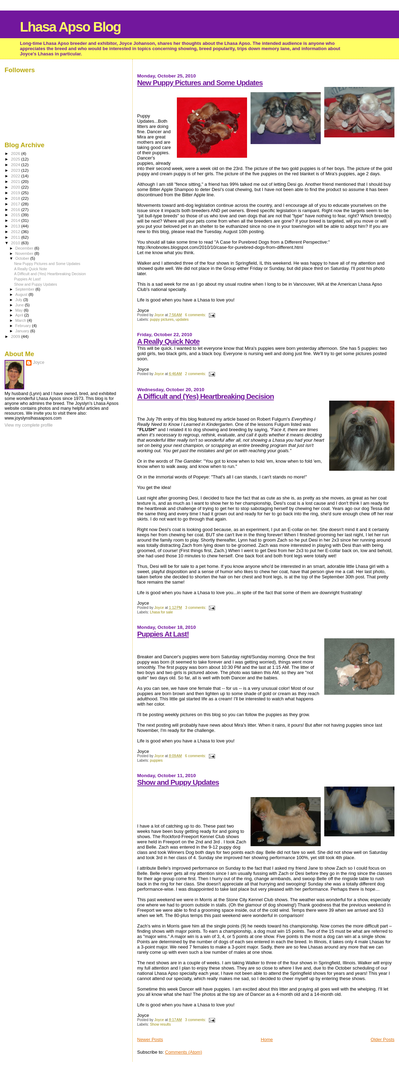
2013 (16, 226)
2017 (16, 204)
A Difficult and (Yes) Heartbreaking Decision (205, 396)
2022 (16, 176)
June (20, 305)
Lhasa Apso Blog (70, 26)
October (23, 258)
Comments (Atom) (183, 1052)
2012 (16, 231)
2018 (16, 198)
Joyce (38, 362)
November (24, 253)
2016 (16, 209)
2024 (16, 164)
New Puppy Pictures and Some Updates (200, 83)
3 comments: (196, 608)
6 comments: (196, 315)
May (19, 310)
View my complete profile (29, 425)
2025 (16, 159)
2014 (16, 220)
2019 (16, 192)
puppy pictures (162, 319)
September (25, 289)
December (24, 248)
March (21, 320)
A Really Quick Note (168, 341)
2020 (16, 187)
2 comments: (196, 374)
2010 (16, 242)
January (23, 331)
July (19, 300)
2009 (16, 336)
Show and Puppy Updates (178, 782)
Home (267, 1039)
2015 (16, 214)
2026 (16, 153)
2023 (16, 170)
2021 (16, 181)
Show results (160, 1024)
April (19, 315)
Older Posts (382, 1039)
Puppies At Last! (163, 634)
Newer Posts (150, 1039)
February (23, 326)
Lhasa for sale (161, 612)
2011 (16, 237)
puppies (156, 760)
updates (182, 319)
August (22, 294)
